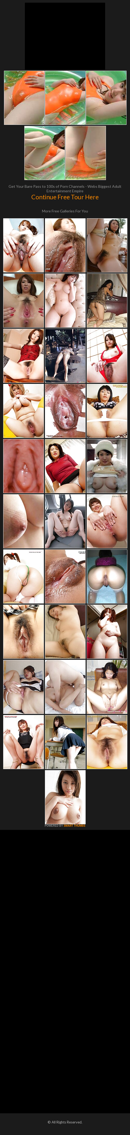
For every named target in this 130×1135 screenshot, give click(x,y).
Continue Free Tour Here (65, 197)
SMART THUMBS (74, 825)
